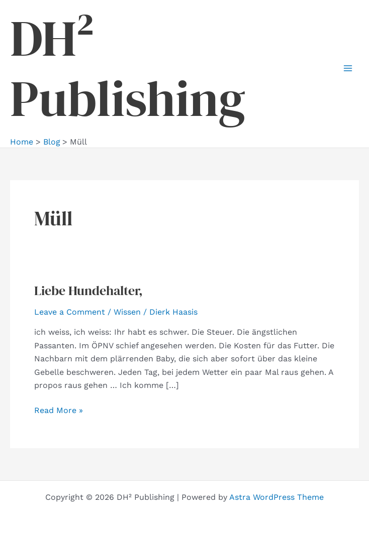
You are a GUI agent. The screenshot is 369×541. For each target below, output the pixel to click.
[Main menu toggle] (348, 68)
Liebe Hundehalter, (88, 291)
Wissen (127, 312)
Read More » (58, 410)
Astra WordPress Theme (276, 497)
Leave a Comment (69, 312)
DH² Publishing (127, 68)
